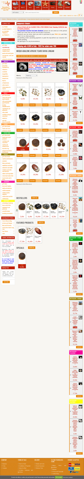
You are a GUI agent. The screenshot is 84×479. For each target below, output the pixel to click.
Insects (22, 4)
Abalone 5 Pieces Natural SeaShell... (21, 84)
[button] (17, 210)
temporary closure (23, 23)
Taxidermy (60, 4)
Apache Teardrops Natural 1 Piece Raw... (61, 84)
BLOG (75, 15)
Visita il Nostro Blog (7, 221)
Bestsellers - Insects (76, 81)
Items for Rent (22, 468)
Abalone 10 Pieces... (61, 212)
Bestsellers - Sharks (76, 175)
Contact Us (70, 15)
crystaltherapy (22, 19)
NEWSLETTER (5, 268)
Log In (61, 15)
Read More (19, 105)
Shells (30, 4)
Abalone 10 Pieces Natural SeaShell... (34, 84)
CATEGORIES (5, 39)
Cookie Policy (55, 473)
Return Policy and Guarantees (58, 466)
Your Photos (5, 231)
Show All (34, 198)
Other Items (45, 4)
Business (5, 464)
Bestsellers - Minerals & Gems (74, 24)
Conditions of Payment (24, 466)
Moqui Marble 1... (21, 212)
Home (65, 15)
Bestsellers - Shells (75, 127)
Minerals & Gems (15, 5)
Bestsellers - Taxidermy (73, 352)
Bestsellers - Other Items (75, 238)
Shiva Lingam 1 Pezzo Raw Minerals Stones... (22, 160)
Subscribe (6, 282)
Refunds (54, 469)
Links (3, 233)
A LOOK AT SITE (6, 23)
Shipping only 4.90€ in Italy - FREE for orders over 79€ (36, 46)
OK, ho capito (59, 477)
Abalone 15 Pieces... (29, 237)
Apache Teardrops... (38, 212)
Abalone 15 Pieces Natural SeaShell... (47, 84)
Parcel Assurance (40, 466)
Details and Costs (40, 464)
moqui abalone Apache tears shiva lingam (38, 19)
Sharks (37, 4)
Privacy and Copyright (57, 471)
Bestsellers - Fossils (75, 298)
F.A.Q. (4, 466)
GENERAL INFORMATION (8, 238)
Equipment (67, 4)
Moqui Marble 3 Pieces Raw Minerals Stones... (61, 135)
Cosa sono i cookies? (68, 477)
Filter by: (18, 75)
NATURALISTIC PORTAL (8, 218)
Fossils (52, 4)
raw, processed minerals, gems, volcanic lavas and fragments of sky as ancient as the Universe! (41, 60)
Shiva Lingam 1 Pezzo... (38, 237)
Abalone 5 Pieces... (29, 212)
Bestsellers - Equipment (73, 401)
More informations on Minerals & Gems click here (31, 56)
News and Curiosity (6, 225)
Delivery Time (39, 468)
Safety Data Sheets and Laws (8, 228)
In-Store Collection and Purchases (25, 471)
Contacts (5, 468)
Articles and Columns (7, 223)
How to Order (22, 464)
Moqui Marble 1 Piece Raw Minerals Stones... (61, 109)
